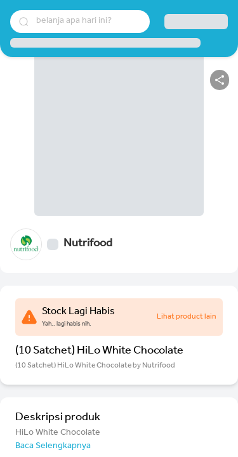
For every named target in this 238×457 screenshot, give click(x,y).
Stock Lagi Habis (78, 312)
